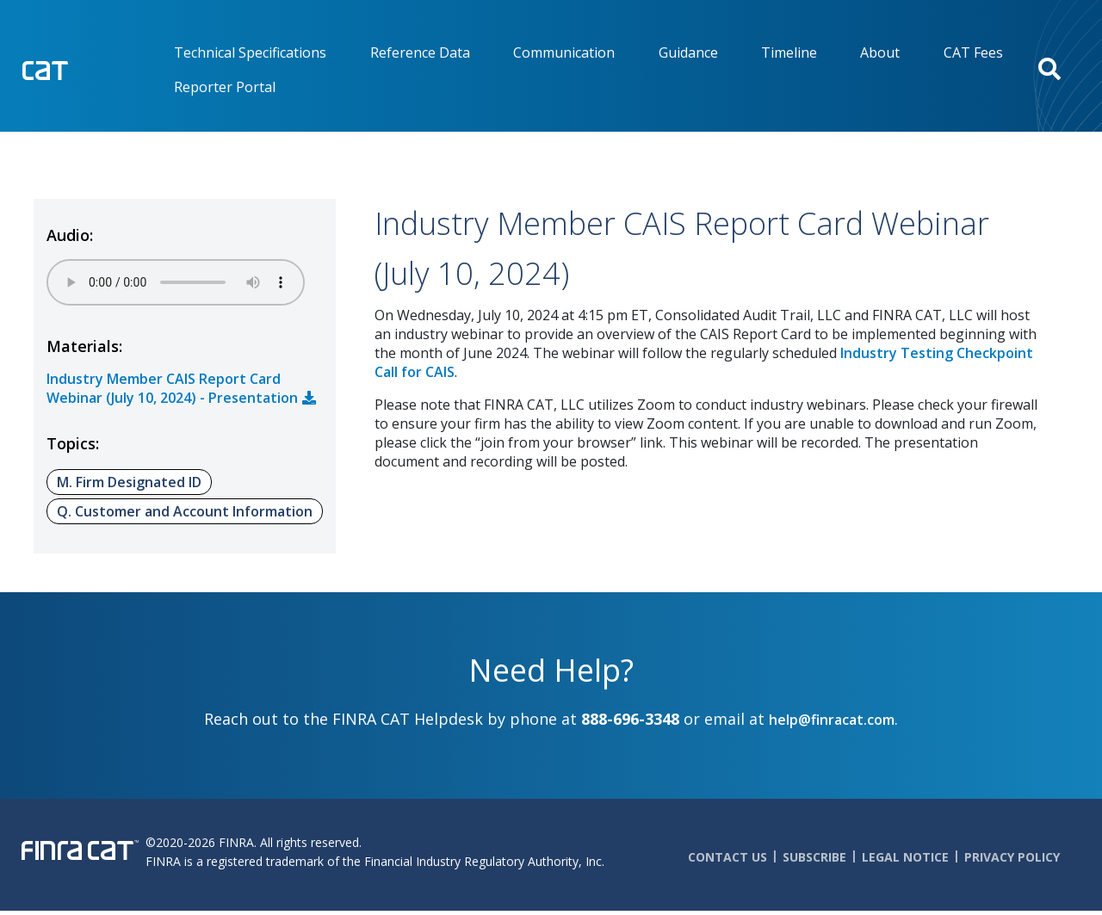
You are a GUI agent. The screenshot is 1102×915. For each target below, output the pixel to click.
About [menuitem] (880, 52)
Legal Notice (905, 857)
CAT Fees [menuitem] (973, 52)
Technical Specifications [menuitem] (250, 52)
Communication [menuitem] (564, 52)
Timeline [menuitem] (789, 52)
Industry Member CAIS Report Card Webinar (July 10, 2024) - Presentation (172, 388)
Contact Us (727, 857)
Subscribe (814, 857)
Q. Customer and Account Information (185, 511)
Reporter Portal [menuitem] (225, 86)
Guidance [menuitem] (688, 52)
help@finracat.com (832, 719)
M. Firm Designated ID (129, 482)
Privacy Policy (1012, 857)
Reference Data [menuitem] (420, 52)
